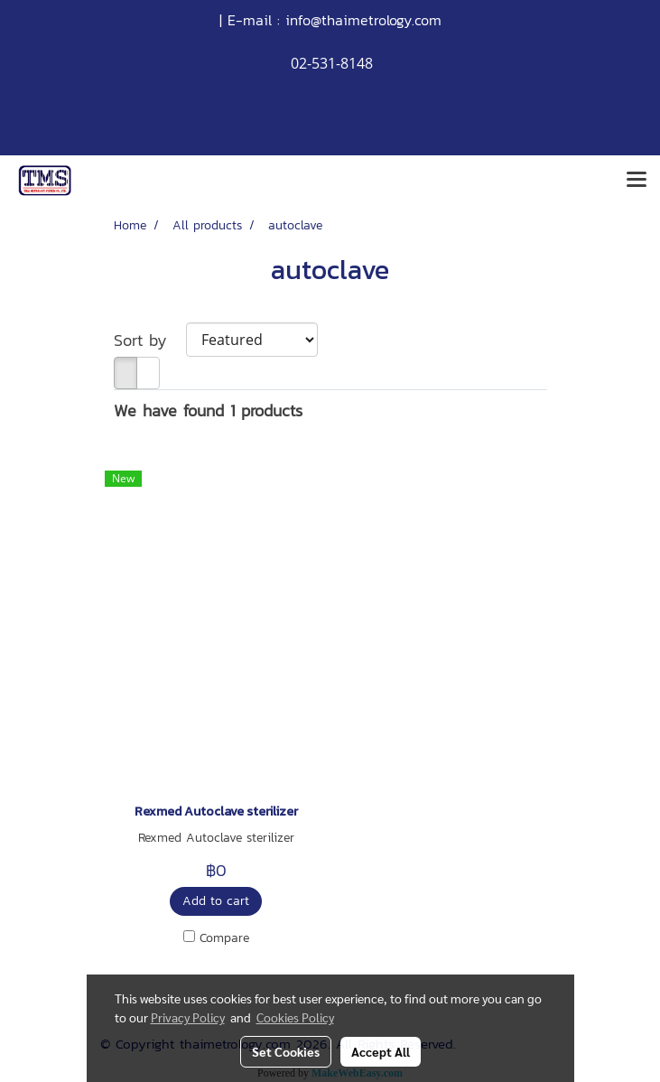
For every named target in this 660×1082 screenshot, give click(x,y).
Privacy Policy (188, 1017)
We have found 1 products (208, 410)
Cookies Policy (295, 1017)
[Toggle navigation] (636, 181)
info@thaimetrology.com (363, 20)
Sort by (150, 340)
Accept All (380, 1051)
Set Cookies (286, 1051)
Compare (224, 938)
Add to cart (215, 900)
